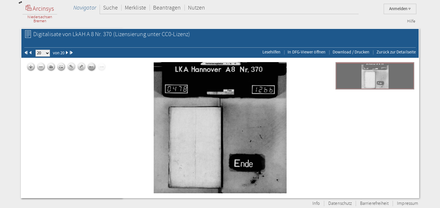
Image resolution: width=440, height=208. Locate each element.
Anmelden (400, 9)
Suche (110, 7)
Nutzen (196, 7)
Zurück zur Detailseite (396, 52)
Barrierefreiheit (374, 203)
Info (316, 203)
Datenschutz (340, 203)
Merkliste (135, 7)
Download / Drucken (351, 52)
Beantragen (167, 7)
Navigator (84, 7)
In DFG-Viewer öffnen (306, 52)
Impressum (407, 203)
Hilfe (411, 21)
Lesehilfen (271, 52)
